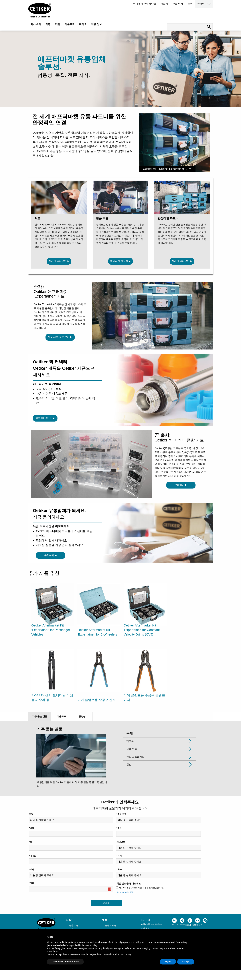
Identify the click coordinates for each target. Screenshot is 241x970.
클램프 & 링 (110, 925)
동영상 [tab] (82, 716)
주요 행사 (178, 3)
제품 (57, 24)
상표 (188, 925)
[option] (52, 610)
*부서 (31, 869)
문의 (190, 3)
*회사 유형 (121, 814)
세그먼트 (121, 841)
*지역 (119, 855)
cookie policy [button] (91, 945)
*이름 (31, 828)
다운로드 (70, 24)
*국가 (119, 869)
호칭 (31, 814)
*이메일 (32, 855)
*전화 (31, 883)
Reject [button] (168, 961)
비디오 (83, 24)
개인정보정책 (196, 925)
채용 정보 (96, 24)
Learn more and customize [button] (65, 961)
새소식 (164, 3)
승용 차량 (73, 925)
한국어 (201, 3)
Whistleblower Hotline (151, 924)
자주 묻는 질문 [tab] (39, 716)
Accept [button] (185, 961)
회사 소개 (36, 24)
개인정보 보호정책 (124, 892)
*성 (30, 841)
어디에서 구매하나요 (144, 3)
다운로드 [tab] (61, 716)
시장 (48, 24)
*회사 (119, 828)
